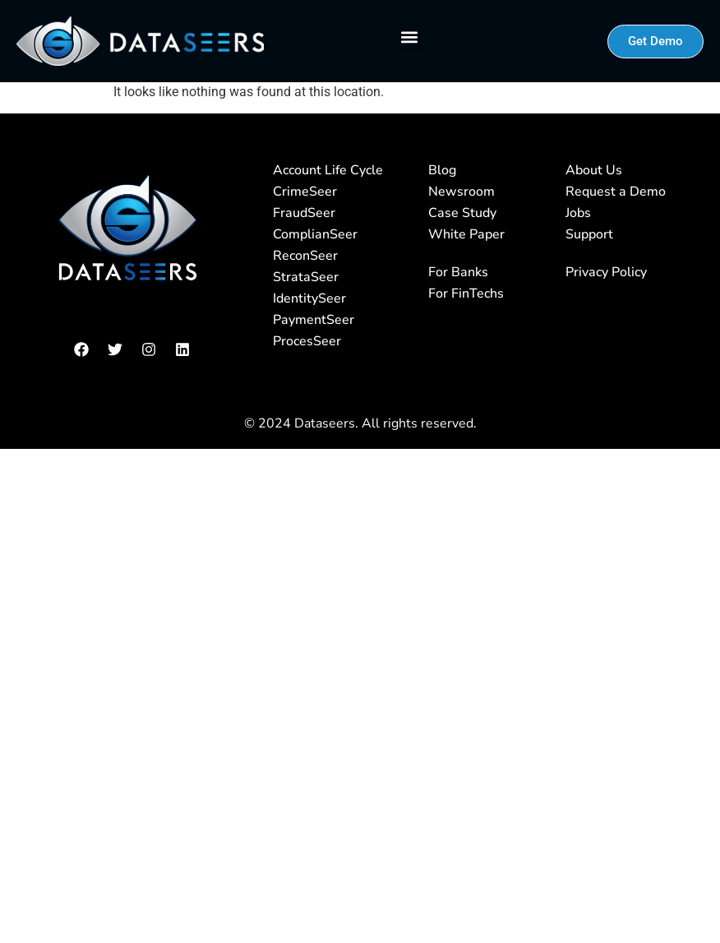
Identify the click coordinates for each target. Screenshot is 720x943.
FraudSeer (304, 213)
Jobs (578, 213)
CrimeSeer (305, 192)
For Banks (458, 272)
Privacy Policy (606, 272)
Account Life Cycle (328, 170)
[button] (409, 37)
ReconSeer (305, 256)
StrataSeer (306, 277)
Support (589, 234)
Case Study (462, 213)
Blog (442, 170)
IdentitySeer (309, 298)
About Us (593, 170)
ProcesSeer (307, 341)
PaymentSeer (313, 320)
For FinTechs (466, 293)
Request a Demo (615, 192)
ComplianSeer (315, 234)
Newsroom (461, 192)
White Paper (466, 234)
